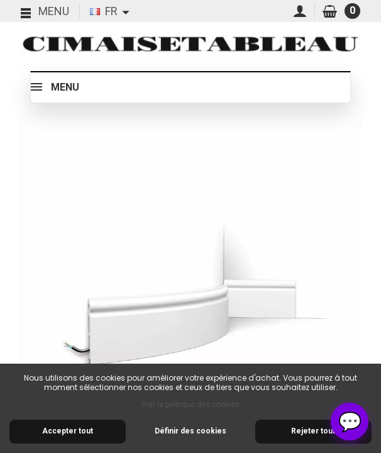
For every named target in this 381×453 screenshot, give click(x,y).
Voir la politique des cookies (190, 404)
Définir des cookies (190, 431)
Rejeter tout (313, 431)
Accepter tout (67, 431)
